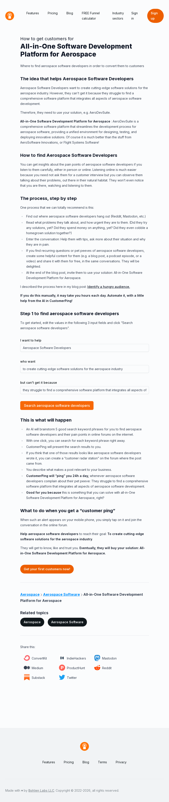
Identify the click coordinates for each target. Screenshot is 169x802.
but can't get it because (38, 382)
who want (27, 361)
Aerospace (32, 622)
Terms (102, 762)
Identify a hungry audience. (108, 287)
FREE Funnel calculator (91, 15)
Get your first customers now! (47, 569)
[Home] (9, 15)
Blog (69, 13)
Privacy (121, 762)
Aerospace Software (67, 622)
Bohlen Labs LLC (41, 790)
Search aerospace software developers (57, 405)
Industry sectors (118, 15)
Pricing (53, 13)
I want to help (30, 340)
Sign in (134, 15)
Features (32, 13)
